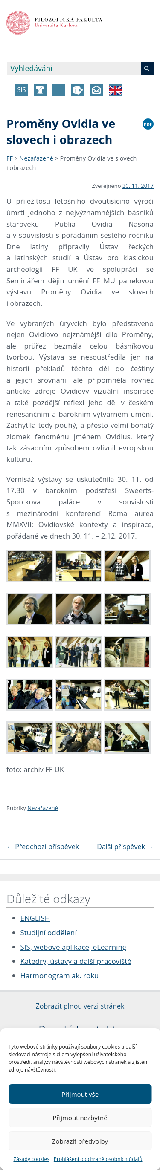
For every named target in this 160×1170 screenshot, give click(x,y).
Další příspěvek (125, 846)
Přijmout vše (80, 1094)
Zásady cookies (31, 1159)
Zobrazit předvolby (80, 1141)
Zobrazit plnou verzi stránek (80, 1006)
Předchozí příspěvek (42, 846)
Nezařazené (36, 158)
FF (9, 158)
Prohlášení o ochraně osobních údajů (98, 1159)
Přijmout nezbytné (79, 1117)
